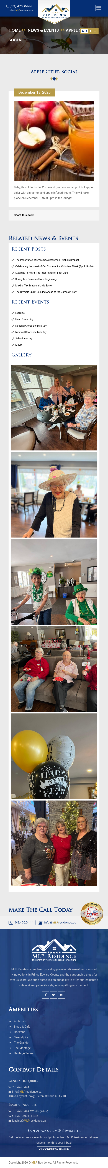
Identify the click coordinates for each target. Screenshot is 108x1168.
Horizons (19, 1032)
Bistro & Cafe (22, 1026)
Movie (18, 344)
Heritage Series (23, 1053)
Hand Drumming (24, 319)
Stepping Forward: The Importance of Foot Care (41, 272)
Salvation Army (23, 338)
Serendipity (21, 1037)
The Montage (22, 1048)
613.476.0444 (24, 922)
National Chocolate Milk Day (31, 325)
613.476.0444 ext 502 (25, 1111)
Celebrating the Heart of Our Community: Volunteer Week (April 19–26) (54, 266)
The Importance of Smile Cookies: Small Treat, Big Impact (47, 260)
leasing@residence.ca (29, 1120)
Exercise (20, 313)
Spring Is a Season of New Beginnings (36, 279)
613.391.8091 (20, 1116)
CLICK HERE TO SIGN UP (54, 1149)
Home (15, 30)
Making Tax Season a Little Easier (33, 285)
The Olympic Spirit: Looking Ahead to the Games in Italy (46, 292)
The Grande (21, 1042)
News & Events (43, 30)
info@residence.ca (60, 922)
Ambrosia (20, 1021)
